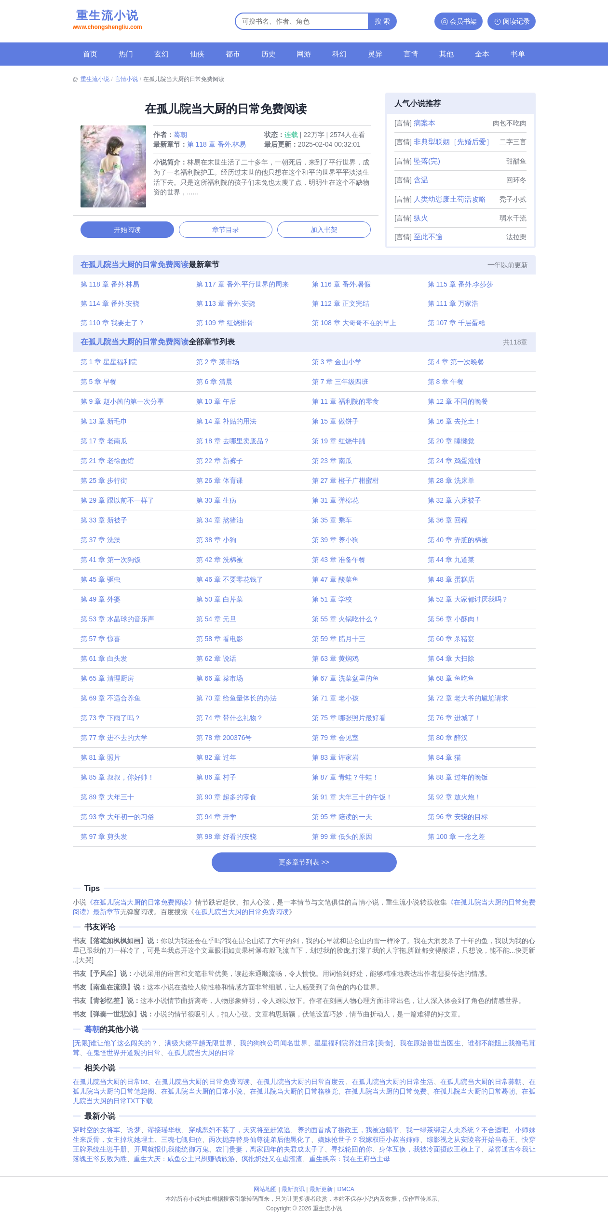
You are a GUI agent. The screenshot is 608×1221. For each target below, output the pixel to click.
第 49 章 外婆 (102, 602)
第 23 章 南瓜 (332, 464)
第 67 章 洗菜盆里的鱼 (345, 682)
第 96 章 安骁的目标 (457, 820)
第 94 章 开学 (217, 820)
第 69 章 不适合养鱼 (112, 701)
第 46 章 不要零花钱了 (230, 583)
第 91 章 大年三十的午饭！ (352, 800)
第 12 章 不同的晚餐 (457, 405)
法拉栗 (516, 237)
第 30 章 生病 (217, 504)
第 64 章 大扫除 (450, 662)
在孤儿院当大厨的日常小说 (202, 1096)
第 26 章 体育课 (220, 484)
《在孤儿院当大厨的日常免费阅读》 (140, 907)
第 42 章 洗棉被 (220, 563)
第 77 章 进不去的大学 (115, 741)
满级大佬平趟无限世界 (199, 1048)
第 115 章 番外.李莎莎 (460, 286)
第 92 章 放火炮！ (453, 800)
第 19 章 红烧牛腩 (338, 444)
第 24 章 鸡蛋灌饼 (453, 464)
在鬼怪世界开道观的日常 (123, 1057)
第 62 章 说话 (217, 662)
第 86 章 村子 (217, 780)
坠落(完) (427, 161)
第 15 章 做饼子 (335, 424)
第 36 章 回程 (447, 523)
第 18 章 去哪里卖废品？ (233, 444)
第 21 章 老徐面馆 (108, 464)
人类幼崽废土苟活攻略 (450, 199)
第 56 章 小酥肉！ (453, 622)
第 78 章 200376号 (225, 741)
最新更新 (321, 1189)
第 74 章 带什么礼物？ (230, 721)
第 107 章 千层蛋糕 (455, 325)
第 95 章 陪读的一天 (342, 820)
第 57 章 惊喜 (102, 642)
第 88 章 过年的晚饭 (457, 780)
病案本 (424, 123)
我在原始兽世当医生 (430, 1048)
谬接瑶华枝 (165, 1135)
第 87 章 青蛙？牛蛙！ (345, 780)
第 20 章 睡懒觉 (450, 444)
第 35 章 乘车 (332, 523)
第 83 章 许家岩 (335, 761)
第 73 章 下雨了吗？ (112, 721)
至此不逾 (428, 237)
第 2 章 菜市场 (218, 365)
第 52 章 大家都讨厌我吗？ (467, 602)
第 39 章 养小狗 (335, 543)
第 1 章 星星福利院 (110, 365)
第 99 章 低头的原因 (342, 840)
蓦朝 (182, 136)
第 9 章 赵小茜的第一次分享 (123, 405)
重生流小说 (107, 21)
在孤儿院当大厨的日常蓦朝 (474, 1096)
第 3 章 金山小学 (337, 365)
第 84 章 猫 (443, 761)
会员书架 (463, 21)
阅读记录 (516, 21)
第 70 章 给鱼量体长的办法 (237, 701)
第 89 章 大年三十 (108, 800)
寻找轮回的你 (351, 1154)
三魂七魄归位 (181, 1144)
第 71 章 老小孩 (335, 701)
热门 (126, 54)
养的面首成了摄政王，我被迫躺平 (348, 1135)
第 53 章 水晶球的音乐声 (119, 622)
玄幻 (161, 54)
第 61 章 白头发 (105, 662)
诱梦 (133, 1135)
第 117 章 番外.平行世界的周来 (243, 286)
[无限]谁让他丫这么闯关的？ (115, 1048)
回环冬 (516, 180)
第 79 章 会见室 (335, 741)
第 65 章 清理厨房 (108, 682)
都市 (233, 54)
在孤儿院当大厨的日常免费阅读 (136, 266)
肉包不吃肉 (510, 123)
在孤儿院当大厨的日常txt (110, 1086)
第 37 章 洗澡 (102, 543)
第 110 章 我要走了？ (114, 325)
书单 (518, 54)
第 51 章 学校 (332, 602)
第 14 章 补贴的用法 (227, 424)
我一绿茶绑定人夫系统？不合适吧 (457, 1135)
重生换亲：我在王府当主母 (349, 1163)
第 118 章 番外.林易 (218, 146)
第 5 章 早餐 (100, 385)
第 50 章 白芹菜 (220, 602)
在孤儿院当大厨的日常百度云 (301, 1086)
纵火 (421, 218)
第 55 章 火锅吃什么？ (345, 622)
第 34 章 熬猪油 (220, 523)
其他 (446, 54)
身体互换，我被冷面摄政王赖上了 (430, 1154)
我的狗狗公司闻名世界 (274, 1048)
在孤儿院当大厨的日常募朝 (481, 1086)
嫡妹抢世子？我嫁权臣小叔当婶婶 (369, 1144)
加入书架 (323, 231)
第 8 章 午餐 (445, 385)
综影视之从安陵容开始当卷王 (471, 1144)
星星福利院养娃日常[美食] (353, 1048)
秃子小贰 (513, 199)
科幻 (339, 54)
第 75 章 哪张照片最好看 (349, 721)
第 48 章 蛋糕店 (450, 583)
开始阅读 (128, 231)
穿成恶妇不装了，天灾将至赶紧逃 (240, 1135)
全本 (482, 54)
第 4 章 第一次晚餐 (455, 365)
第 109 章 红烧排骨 (225, 325)
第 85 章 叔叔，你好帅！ (119, 780)
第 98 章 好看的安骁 (227, 840)
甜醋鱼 (516, 161)
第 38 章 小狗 (217, 543)
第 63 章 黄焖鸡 (335, 662)
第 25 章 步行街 (105, 484)
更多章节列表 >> (304, 865)
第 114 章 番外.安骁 (111, 306)
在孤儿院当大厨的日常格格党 (294, 1096)
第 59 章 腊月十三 (338, 642)
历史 (268, 54)
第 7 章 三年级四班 (340, 385)
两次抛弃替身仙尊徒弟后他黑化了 (260, 1144)
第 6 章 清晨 (215, 385)
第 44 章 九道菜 (450, 563)
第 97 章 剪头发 (105, 840)
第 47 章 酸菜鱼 (335, 583)
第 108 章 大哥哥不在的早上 (354, 325)
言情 (411, 54)
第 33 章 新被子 (105, 523)
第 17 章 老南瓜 (105, 444)
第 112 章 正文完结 (340, 306)
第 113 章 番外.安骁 (226, 306)
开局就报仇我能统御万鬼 (171, 1154)
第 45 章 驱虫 (102, 583)
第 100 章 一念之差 (455, 840)
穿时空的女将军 (97, 1135)
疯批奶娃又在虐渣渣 (272, 1163)
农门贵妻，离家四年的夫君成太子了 (270, 1154)
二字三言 (513, 142)
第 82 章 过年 (217, 761)
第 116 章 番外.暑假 (341, 286)
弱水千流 (513, 218)
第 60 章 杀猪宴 (450, 642)
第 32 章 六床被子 (453, 504)
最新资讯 (293, 1189)
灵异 (375, 54)
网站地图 (265, 1189)
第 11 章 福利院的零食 (345, 405)
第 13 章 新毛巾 (105, 424)
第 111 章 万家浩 (452, 306)
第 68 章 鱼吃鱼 (450, 682)
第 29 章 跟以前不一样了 (119, 504)
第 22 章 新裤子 (220, 464)
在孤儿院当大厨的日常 (201, 1057)
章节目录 (225, 231)
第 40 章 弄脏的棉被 (457, 543)
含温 (421, 180)
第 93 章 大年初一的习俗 (119, 820)
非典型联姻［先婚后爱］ (453, 141)
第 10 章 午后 (217, 405)
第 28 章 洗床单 (450, 484)
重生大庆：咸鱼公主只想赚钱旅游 (184, 1163)
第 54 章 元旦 (217, 622)
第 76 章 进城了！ (453, 721)
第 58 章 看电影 (220, 642)
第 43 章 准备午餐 (338, 563)
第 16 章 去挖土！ (453, 424)
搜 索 (382, 21)
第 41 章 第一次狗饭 (112, 563)
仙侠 (197, 54)
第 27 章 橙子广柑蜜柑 (345, 484)
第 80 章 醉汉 (447, 741)
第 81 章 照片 (102, 761)
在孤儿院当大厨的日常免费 (385, 1096)
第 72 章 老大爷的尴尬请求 (467, 701)
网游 (304, 54)
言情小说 (126, 79)
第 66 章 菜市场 (220, 682)
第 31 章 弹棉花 (335, 504)
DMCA (346, 1189)
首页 (90, 54)
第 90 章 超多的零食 (227, 800)
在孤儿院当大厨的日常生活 (392, 1086)
